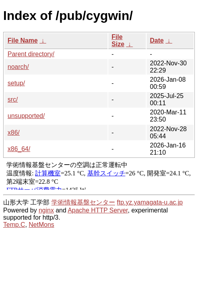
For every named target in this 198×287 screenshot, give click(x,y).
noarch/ (18, 66)
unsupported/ (26, 115)
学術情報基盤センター (83, 202)
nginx (46, 210)
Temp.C (14, 224)
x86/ (14, 132)
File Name (23, 40)
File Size (118, 40)
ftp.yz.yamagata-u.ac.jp (149, 202)
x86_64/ (19, 148)
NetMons (41, 224)
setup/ (16, 83)
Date (157, 40)
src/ (13, 99)
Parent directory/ (31, 54)
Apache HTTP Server (98, 210)
